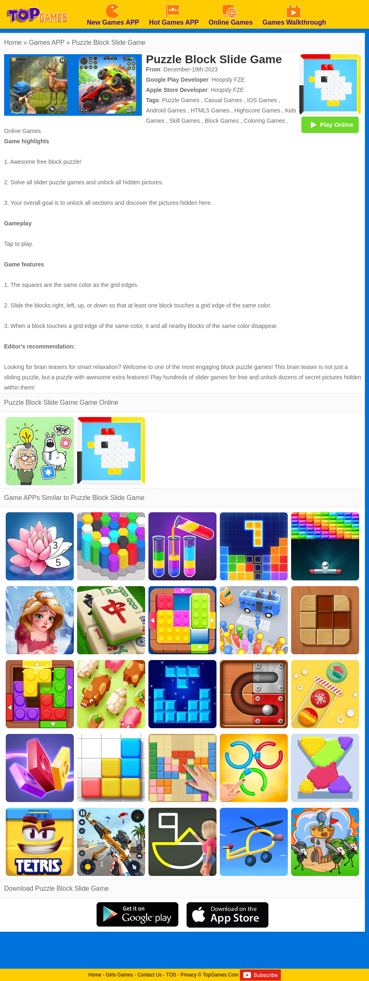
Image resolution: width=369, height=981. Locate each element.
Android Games (166, 110)
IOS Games (262, 100)
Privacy (188, 975)
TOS (171, 975)
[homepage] (37, 3)
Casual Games (223, 100)
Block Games (222, 120)
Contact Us (149, 975)
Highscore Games (257, 110)
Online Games (22, 131)
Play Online (330, 124)
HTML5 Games (210, 110)
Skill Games (184, 120)
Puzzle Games (180, 100)
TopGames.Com (221, 975)
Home (13, 42)
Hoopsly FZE (228, 79)
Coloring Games (264, 120)
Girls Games (119, 975)
